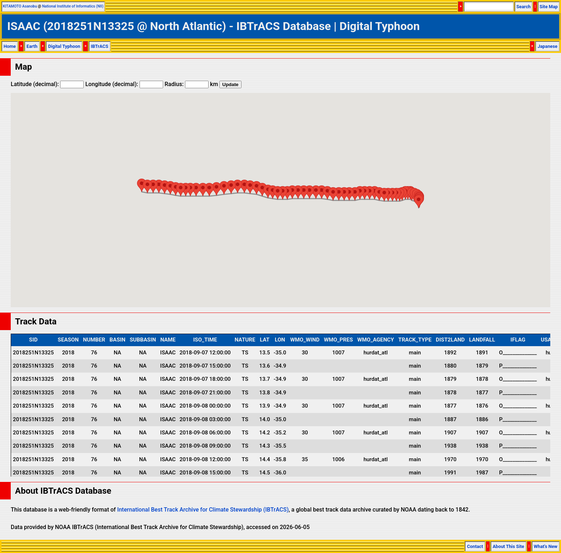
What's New (545, 546)
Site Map (549, 6)
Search (523, 6)
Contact (475, 546)
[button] (418, 201)
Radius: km (191, 84)
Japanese (547, 46)
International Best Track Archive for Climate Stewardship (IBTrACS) (202, 509)
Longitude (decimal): (124, 84)
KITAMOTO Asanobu (20, 6)
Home (10, 46)
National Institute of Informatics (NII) (72, 6)
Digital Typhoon (64, 46)
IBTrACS (99, 46)
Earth (32, 46)
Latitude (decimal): (47, 84)
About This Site (508, 546)
